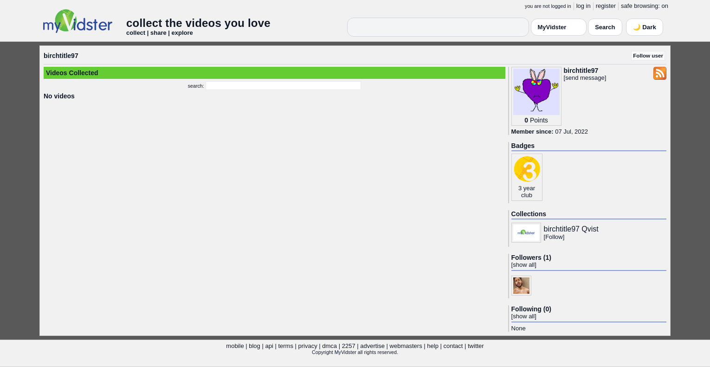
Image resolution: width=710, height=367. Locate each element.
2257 (348, 345)
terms (285, 345)
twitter (476, 345)
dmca (329, 345)
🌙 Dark (644, 27)
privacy (307, 345)
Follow (554, 236)
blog (254, 345)
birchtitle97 (61, 55)
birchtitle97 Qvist (571, 229)
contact (453, 345)
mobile (235, 345)
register (606, 5)
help (433, 345)
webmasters (406, 345)
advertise (372, 345)
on (665, 5)
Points (539, 120)
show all (524, 264)
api (269, 345)
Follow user (648, 55)
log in (583, 5)
